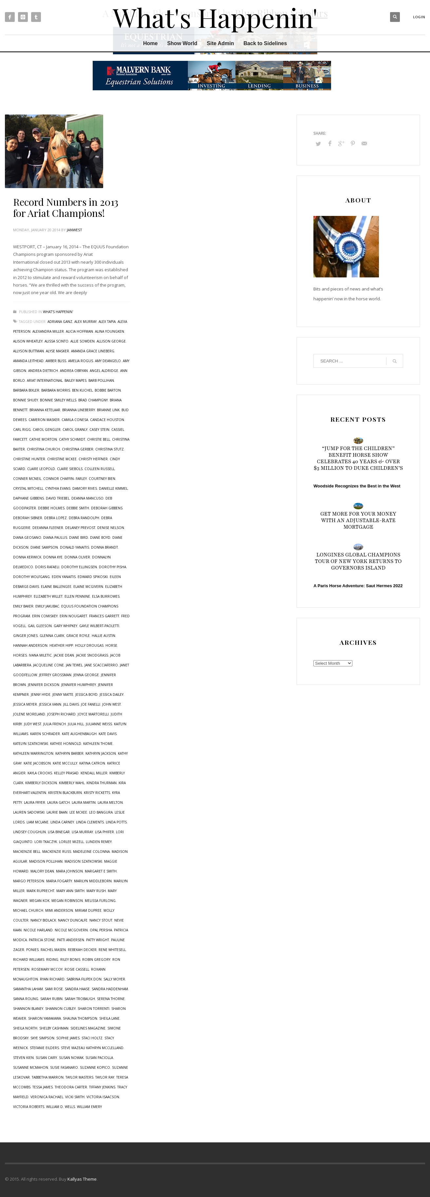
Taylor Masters (79, 1077)
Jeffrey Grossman (55, 675)
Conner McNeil (27, 478)
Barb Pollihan (101, 380)
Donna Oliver (77, 557)
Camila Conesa (75, 419)
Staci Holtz (92, 1038)
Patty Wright (97, 940)
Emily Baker (23, 606)
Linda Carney (62, 822)
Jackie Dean (64, 655)
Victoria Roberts (28, 1106)
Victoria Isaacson (102, 1097)
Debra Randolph (84, 518)
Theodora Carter (71, 1087)
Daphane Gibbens (28, 498)
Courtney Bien (102, 478)
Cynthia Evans (57, 488)
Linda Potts (116, 822)
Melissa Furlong (100, 900)
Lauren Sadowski (29, 812)
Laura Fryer (34, 802)
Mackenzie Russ (56, 851)
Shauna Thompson (80, 1018)
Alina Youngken (109, 331)
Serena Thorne (111, 998)
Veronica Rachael (46, 1097)
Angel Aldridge (104, 370)
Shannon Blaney (28, 1008)
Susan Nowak (71, 1057)
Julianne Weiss (99, 724)
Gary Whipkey (65, 626)
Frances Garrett (104, 616)
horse (111, 645)
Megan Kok (39, 900)
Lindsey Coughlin (29, 832)
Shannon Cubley (60, 1008)
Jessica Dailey (111, 694)
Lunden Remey (99, 841)
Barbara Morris (55, 390)
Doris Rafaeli (47, 567)
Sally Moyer (114, 979)
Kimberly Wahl (71, 783)
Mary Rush (96, 891)
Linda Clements (90, 822)
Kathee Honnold (65, 743)
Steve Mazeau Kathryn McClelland (92, 1048)
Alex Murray (85, 321)
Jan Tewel (74, 665)
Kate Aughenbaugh (79, 733)
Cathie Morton (43, 439)
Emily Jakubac (47, 606)
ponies (32, 949)
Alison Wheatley (28, 341)
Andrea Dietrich (43, 370)
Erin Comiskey (45, 616)
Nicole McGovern (71, 930)
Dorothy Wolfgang (31, 576)
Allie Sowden (82, 341)
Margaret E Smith (101, 871)
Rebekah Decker (82, 949)
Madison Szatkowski (83, 861)
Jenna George (86, 675)
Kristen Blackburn (65, 792)
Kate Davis (108, 733)
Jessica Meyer (25, 704)
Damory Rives (84, 488)
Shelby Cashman (53, 1028)
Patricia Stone (42, 940)
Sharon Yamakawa (44, 1018)
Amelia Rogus (80, 361)
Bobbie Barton (108, 390)
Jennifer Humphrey (78, 684)
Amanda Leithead (28, 361)
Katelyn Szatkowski (30, 743)
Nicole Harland (38, 930)
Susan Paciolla (99, 1057)
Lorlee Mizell (71, 841)
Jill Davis (71, 704)
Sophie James (68, 1038)
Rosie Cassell (77, 969)
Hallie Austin (103, 635)
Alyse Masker (57, 351)
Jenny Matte (62, 694)
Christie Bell (98, 439)
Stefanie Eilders (44, 1048)
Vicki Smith (74, 1097)
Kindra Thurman (101, 783)
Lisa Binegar (59, 832)
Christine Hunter (29, 459)
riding (52, 959)
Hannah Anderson (30, 645)
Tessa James (42, 1087)
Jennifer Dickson (43, 684)
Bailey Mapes (75, 380)
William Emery (89, 1106)
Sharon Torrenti (93, 1008)
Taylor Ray (104, 1077)
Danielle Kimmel (113, 488)
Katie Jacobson (37, 763)
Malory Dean (42, 871)
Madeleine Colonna (91, 851)
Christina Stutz (109, 449)
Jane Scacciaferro (101, 665)
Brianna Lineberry (78, 410)
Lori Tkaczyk (45, 841)
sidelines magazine (87, 1028)
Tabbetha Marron (48, 1077)
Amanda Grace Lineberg (92, 351)
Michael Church (28, 910)
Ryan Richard (52, 979)
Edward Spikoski (93, 576)
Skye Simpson (42, 1038)
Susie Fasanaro (64, 1067)
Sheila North (25, 1028)
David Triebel (57, 498)
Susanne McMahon (30, 1067)
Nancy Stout (100, 920)
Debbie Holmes (51, 508)
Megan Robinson (67, 900)
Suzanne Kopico (95, 1067)
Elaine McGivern (88, 586)
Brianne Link (108, 410)
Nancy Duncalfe (72, 920)
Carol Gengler (47, 429)
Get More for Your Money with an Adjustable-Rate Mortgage (358, 520)
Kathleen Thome (98, 743)
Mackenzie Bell (26, 851)
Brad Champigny (93, 400)
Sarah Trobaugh (80, 998)
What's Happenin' (58, 311)
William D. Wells (60, 1106)
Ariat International (45, 380)
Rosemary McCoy (47, 969)
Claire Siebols (70, 468)
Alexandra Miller (48, 331)
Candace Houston (107, 419)
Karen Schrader (45, 733)
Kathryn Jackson (100, 753)
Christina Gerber (77, 449)
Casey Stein (99, 429)
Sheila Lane (109, 1018)
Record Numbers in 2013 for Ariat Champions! (65, 207)
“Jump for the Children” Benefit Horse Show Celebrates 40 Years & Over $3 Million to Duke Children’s (358, 458)
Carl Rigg (22, 429)
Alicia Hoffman (79, 331)
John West (111, 704)
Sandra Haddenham (110, 989)
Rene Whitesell (112, 949)
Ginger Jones (25, 635)
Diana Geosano (27, 537)
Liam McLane (37, 822)
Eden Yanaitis (64, 576)
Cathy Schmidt (72, 439)
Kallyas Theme (82, 1179)
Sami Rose (54, 989)
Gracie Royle (78, 635)
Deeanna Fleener (47, 527)
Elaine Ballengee (56, 586)
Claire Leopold (41, 468)
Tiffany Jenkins (102, 1087)
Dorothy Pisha (112, 567)
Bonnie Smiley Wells (58, 400)
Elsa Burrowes (106, 596)
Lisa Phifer (104, 832)
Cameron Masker (44, 419)
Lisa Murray (82, 832)
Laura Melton (110, 802)
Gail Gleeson (40, 626)
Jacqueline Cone (48, 665)
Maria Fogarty (59, 881)
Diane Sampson (44, 547)
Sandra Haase (77, 989)
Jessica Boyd (86, 694)
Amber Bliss (56, 361)
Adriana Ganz (59, 321)
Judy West (32, 724)
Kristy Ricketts (97, 792)
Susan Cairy (46, 1057)
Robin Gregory (96, 959)
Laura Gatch (58, 802)
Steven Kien (23, 1057)
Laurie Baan (57, 812)
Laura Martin (84, 802)
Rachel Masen (53, 949)
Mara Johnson (69, 871)
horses (20, 655)
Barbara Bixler (26, 390)
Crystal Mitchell (28, 488)
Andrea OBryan (74, 370)
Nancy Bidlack (43, 920)
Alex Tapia (107, 321)
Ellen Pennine (77, 596)
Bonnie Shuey (25, 400)
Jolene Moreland (29, 714)
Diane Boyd (100, 537)
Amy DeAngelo (108, 361)
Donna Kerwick (27, 557)
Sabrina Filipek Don (84, 979)
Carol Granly (75, 429)
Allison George (111, 341)
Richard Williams (28, 959)
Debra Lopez (55, 518)
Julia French (54, 724)
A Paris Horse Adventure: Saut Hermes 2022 (357, 585)
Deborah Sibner (27, 518)
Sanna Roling (25, 998)
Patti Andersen (70, 940)
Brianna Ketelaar (44, 410)
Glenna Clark (52, 635)
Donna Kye (53, 557)
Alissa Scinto (56, 341)
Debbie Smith (77, 508)
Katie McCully (65, 763)
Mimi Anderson (59, 910)
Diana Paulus (55, 537)
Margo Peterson (28, 881)
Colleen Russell (99, 468)
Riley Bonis (70, 959)
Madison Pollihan (46, 861)
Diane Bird (78, 537)
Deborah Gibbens (106, 508)
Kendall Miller (94, 773)
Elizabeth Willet (48, 596)
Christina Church (43, 449)
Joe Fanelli (90, 704)
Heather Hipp (61, 645)
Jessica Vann (50, 704)
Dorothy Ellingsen (79, 567)
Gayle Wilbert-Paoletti (99, 626)
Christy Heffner (93, 459)
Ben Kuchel (82, 390)
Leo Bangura (101, 812)
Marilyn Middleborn (93, 881)
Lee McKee (78, 812)
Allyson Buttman (28, 351)
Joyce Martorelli (93, 714)
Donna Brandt (104, 547)
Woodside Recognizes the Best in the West (356, 486)
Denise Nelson (110, 527)
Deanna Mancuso (87, 498)
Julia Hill (76, 724)
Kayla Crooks (40, 773)
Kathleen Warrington (33, 753)
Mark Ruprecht (40, 891)
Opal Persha (101, 930)
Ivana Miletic (40, 655)
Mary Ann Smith (70, 891)
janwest (74, 229)
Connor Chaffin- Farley (65, 478)
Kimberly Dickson (41, 783)
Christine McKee (62, 459)
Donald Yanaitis (74, 547)
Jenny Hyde (40, 694)
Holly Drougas (89, 645)
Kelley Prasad (66, 773)
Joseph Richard (61, 714)
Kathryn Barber (69, 753)
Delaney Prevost (80, 527)
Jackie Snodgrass (92, 655)
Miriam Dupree (88, 910)
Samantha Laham (28, 989)
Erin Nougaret (73, 616)
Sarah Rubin (51, 998)
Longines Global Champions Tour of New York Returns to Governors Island (358, 561)
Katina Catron (92, 763)
